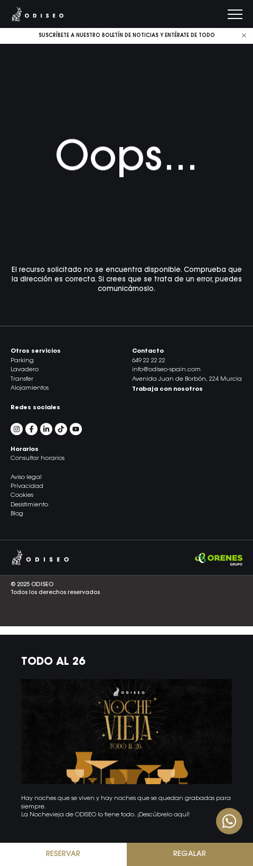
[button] (126, 630)
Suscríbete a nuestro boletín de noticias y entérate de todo (127, 35)
